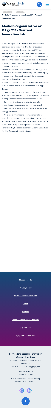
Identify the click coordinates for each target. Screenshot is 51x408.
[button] (47, 4)
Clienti (25, 304)
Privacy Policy (26, 288)
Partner (25, 312)
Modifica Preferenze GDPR (25, 296)
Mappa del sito (25, 280)
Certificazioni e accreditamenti (25, 320)
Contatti (25, 328)
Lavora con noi (25, 335)
